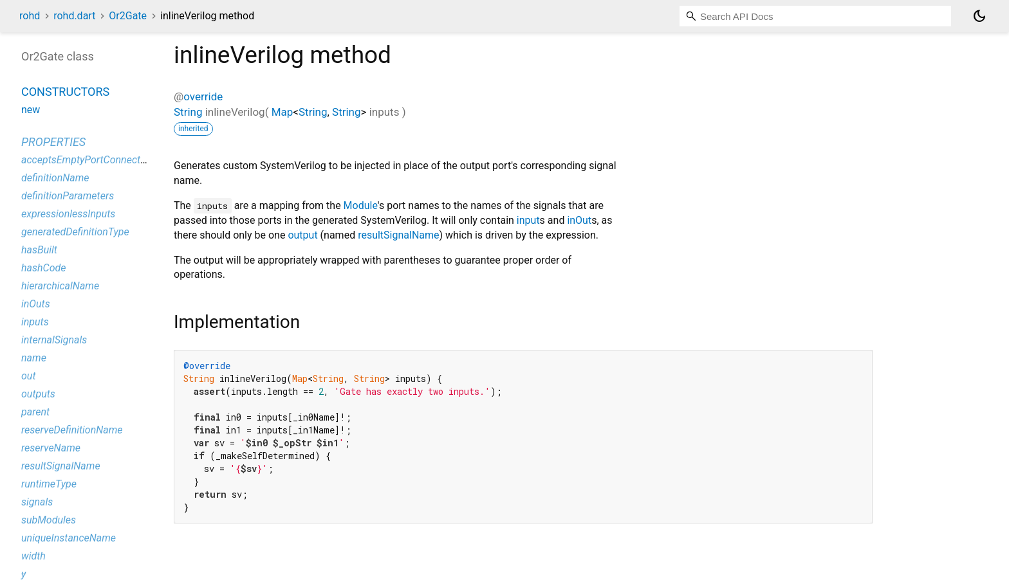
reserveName (50, 448)
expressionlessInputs (68, 214)
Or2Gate (128, 16)
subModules (48, 520)
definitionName (55, 178)
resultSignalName (398, 235)
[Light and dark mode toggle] (979, 16)
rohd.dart (74, 16)
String (188, 111)
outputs (38, 394)
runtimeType (49, 484)
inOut (579, 220)
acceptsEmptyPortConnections (90, 160)
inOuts (35, 304)
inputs (35, 322)
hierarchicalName (60, 286)
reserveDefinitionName (72, 430)
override (203, 96)
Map (282, 111)
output (302, 235)
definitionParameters (67, 196)
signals (37, 502)
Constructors (65, 91)
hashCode (43, 268)
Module (361, 205)
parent (35, 412)
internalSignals (54, 340)
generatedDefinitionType (75, 232)
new (30, 110)
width (33, 556)
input (528, 220)
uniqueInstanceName (68, 538)
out (28, 376)
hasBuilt (39, 250)
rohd (29, 16)
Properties (53, 142)
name (33, 358)
